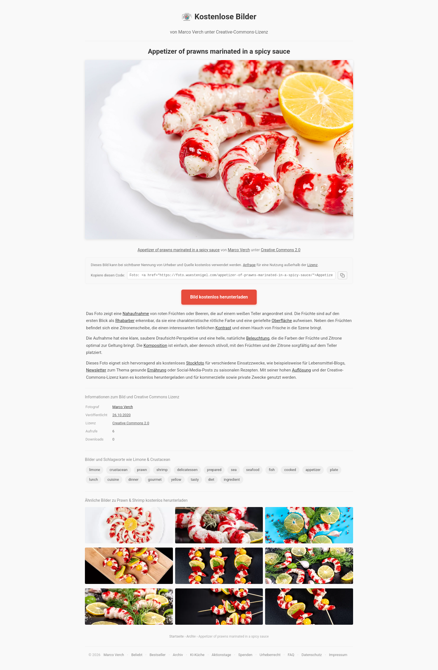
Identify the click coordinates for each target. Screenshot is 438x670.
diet (211, 480)
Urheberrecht (270, 656)
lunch (93, 480)
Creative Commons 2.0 (281, 250)
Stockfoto (195, 363)
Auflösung (301, 370)
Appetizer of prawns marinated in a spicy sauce (179, 250)
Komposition (155, 346)
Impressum (338, 656)
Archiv (191, 637)
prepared (214, 470)
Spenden (245, 656)
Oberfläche (282, 321)
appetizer (313, 470)
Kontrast (223, 328)
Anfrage (249, 265)
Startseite (176, 637)
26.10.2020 (121, 416)
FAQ (291, 656)
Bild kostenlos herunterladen (219, 297)
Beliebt (136, 656)
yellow (176, 480)
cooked (290, 470)
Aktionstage (221, 656)
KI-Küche (197, 656)
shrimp (162, 470)
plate (334, 470)
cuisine (113, 480)
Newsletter (96, 370)
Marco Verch (239, 250)
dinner (133, 480)
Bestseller (158, 656)
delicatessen (187, 470)
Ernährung (156, 370)
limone (94, 470)
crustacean (118, 470)
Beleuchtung (257, 339)
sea (234, 470)
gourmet (155, 480)
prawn (142, 470)
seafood (252, 470)
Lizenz (312, 265)
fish (272, 470)
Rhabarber (125, 321)
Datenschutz (311, 656)
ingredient (232, 480)
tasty (195, 480)
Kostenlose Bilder (219, 17)
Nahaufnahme (136, 314)
